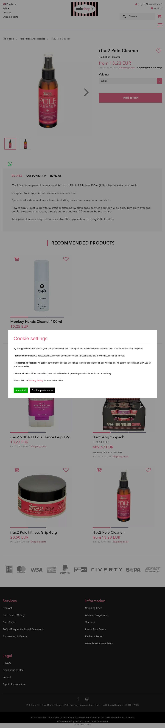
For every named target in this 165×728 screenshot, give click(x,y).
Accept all (20, 390)
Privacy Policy (36, 380)
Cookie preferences (42, 390)
